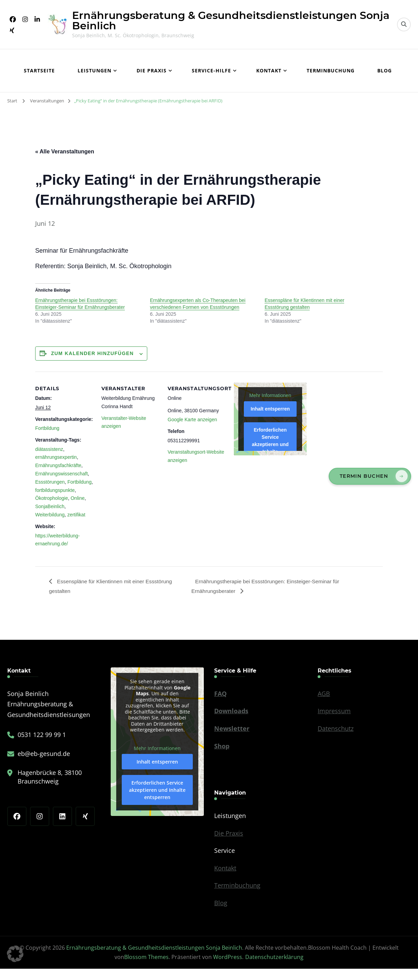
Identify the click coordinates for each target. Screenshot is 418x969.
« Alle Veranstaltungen (64, 151)
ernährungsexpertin (56, 457)
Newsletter (231, 729)
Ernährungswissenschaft (61, 473)
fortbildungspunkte (54, 490)
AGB (324, 694)
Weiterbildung (49, 514)
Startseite (39, 70)
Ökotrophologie (51, 498)
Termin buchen (364, 476)
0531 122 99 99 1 (42, 735)
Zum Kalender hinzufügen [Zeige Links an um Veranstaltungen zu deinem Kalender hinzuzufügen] (92, 353)
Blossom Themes (146, 957)
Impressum (334, 711)
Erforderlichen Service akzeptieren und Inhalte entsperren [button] (270, 444)
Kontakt (268, 70)
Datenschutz (336, 729)
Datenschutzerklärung (274, 957)
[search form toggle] (404, 24)
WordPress (227, 957)
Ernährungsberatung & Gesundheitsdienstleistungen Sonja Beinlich (230, 20)
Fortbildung (47, 428)
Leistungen (94, 70)
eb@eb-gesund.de (44, 754)
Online (77, 498)
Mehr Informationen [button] (270, 395)
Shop (221, 746)
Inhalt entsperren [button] (270, 409)
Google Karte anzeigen (192, 419)
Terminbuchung (331, 70)
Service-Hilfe (211, 70)
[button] (15, 954)
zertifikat (76, 514)
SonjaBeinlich (49, 506)
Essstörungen (50, 482)
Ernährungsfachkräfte (58, 465)
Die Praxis (152, 70)
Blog (384, 70)
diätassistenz (49, 449)
